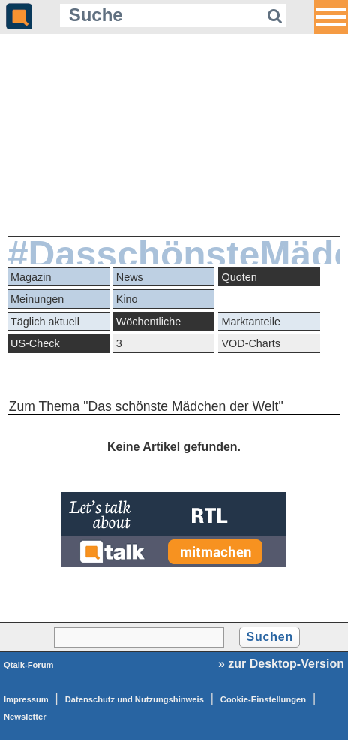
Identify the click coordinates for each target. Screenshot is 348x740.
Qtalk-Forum (29, 664)
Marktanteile (251, 322)
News (129, 277)
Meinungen (37, 299)
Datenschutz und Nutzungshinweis (134, 699)
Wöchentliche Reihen (148, 323)
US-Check (35, 343)
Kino (127, 299)
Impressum (26, 699)
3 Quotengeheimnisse (164, 345)
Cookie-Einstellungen (263, 699)
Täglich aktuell (45, 322)
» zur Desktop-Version (281, 663)
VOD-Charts (251, 343)
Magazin (30, 277)
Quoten (239, 277)
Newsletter (25, 716)
